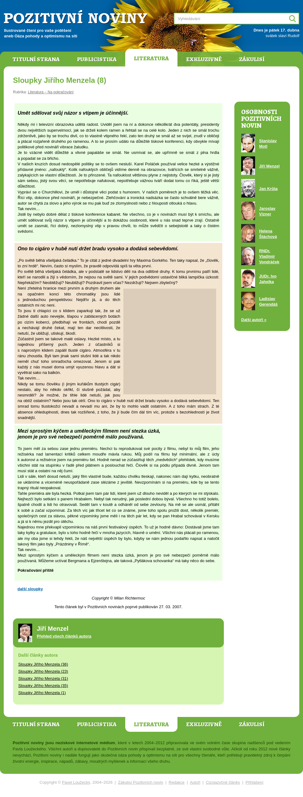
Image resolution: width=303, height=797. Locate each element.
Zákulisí (252, 59)
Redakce (177, 782)
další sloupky (30, 589)
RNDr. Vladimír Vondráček (269, 256)
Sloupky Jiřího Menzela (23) (43, 671)
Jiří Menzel (269, 166)
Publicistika (97, 59)
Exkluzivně (204, 59)
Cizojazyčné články (223, 782)
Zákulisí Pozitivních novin (140, 782)
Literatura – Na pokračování (51, 92)
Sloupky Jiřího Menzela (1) (42, 692)
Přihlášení (254, 782)
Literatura (151, 58)
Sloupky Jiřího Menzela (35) (43, 685)
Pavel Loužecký (76, 782)
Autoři (195, 782)
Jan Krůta (268, 188)
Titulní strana (36, 59)
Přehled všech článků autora (64, 636)
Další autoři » (254, 319)
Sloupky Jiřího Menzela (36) (43, 664)
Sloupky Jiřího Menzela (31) (43, 678)
